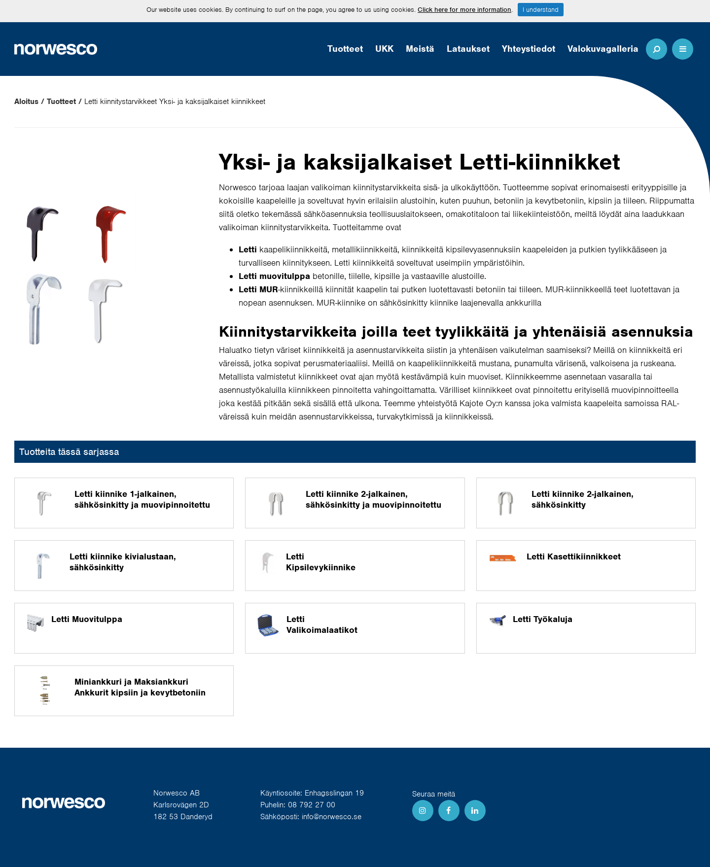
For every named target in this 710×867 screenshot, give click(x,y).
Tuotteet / (64, 101)
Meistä (420, 48)
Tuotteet (345, 48)
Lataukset (468, 48)
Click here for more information (464, 9)
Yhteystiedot (528, 48)
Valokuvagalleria (603, 48)
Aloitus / (29, 101)
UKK (384, 48)
